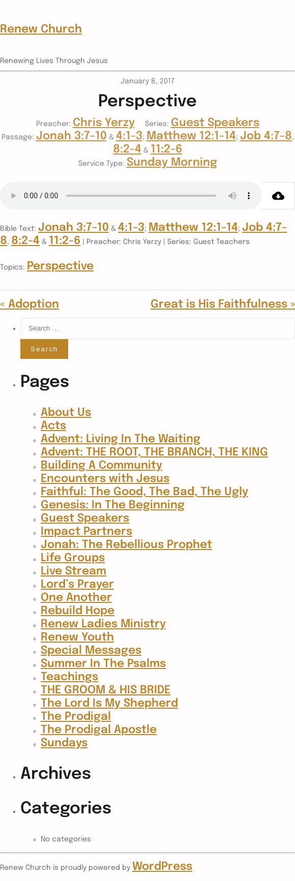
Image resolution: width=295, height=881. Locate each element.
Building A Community (101, 465)
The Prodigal (76, 716)
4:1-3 (129, 136)
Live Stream (73, 571)
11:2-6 (166, 149)
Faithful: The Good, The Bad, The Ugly (144, 492)
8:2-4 (127, 149)
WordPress (162, 866)
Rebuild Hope (77, 611)
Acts (53, 426)
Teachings (69, 677)
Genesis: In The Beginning (113, 505)
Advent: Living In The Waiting (120, 439)
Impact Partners (86, 531)
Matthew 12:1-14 (191, 136)
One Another (76, 597)
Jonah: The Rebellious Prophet (126, 545)
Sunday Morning (172, 162)
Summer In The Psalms (103, 664)
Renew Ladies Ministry (103, 624)
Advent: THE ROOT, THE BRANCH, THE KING (154, 452)
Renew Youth (77, 637)
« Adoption (29, 304)
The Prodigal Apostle (99, 730)
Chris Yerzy (104, 123)
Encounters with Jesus (105, 478)
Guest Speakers (215, 123)
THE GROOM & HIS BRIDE (105, 690)
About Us (66, 412)
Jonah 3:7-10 (71, 136)
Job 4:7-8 (266, 136)
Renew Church (41, 29)
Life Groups (73, 558)
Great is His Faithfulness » (223, 304)
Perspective (60, 266)
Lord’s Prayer (77, 584)
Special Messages (91, 650)
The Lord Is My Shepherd (109, 703)
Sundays (64, 743)
